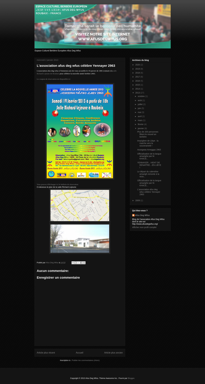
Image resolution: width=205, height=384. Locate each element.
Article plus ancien (113, 352)
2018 (137, 73)
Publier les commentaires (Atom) (86, 360)
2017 (137, 77)
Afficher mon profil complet (144, 227)
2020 (137, 65)
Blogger (131, 378)
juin (140, 108)
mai (140, 112)
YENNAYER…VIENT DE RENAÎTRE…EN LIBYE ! (149, 165)
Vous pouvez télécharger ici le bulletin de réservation (57, 184)
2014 (137, 89)
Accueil (79, 352)
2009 (137, 200)
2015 (137, 85)
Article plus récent (46, 352)
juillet (140, 104)
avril (140, 116)
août (140, 100)
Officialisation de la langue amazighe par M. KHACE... (149, 156)
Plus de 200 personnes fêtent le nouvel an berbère (147, 134)
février (141, 124)
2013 (137, 93)
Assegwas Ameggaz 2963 (149, 149)
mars (140, 120)
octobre (141, 96)
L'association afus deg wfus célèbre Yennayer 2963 (148, 192)
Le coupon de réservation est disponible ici (53, 79)
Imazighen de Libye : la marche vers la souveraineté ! (147, 143)
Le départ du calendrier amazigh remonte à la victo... (148, 174)
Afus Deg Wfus (142, 215)
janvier (141, 128)
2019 (137, 69)
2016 (137, 81)
